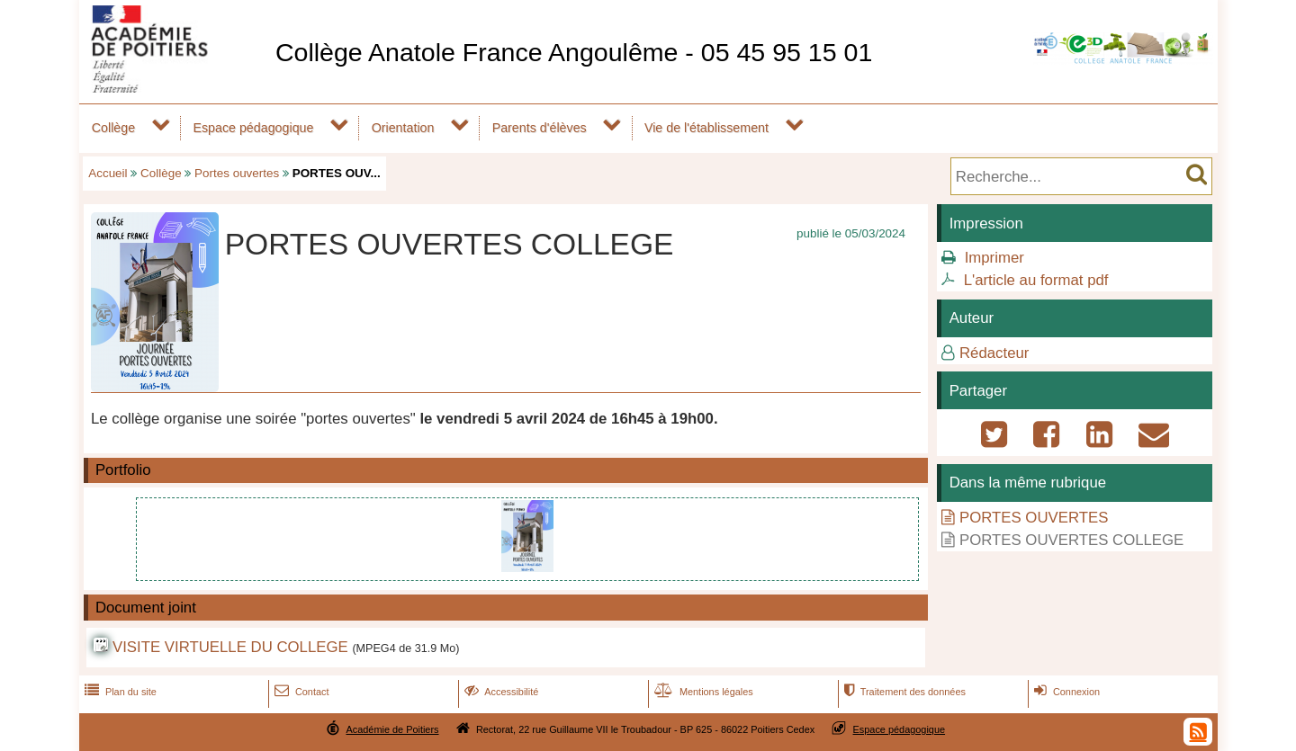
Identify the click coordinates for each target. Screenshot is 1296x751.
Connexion (1065, 691)
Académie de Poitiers (392, 729)
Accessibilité (500, 691)
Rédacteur (994, 353)
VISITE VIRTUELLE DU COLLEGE (230, 647)
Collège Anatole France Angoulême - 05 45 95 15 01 (573, 52)
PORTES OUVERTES (1033, 517)
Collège (113, 128)
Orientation (403, 128)
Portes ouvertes (236, 173)
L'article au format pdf (1036, 280)
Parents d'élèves (539, 128)
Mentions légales (702, 691)
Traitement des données (903, 691)
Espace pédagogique (253, 128)
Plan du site (119, 691)
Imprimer (994, 257)
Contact (300, 691)
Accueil (107, 173)
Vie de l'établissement (706, 128)
